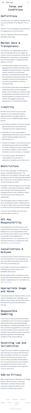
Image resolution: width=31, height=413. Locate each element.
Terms (10, 403)
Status (3, 403)
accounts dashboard (14, 243)
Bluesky (15, 399)
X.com (8, 399)
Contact (28, 403)
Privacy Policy (17, 403)
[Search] (28, 2)
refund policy (7, 282)
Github (23, 399)
